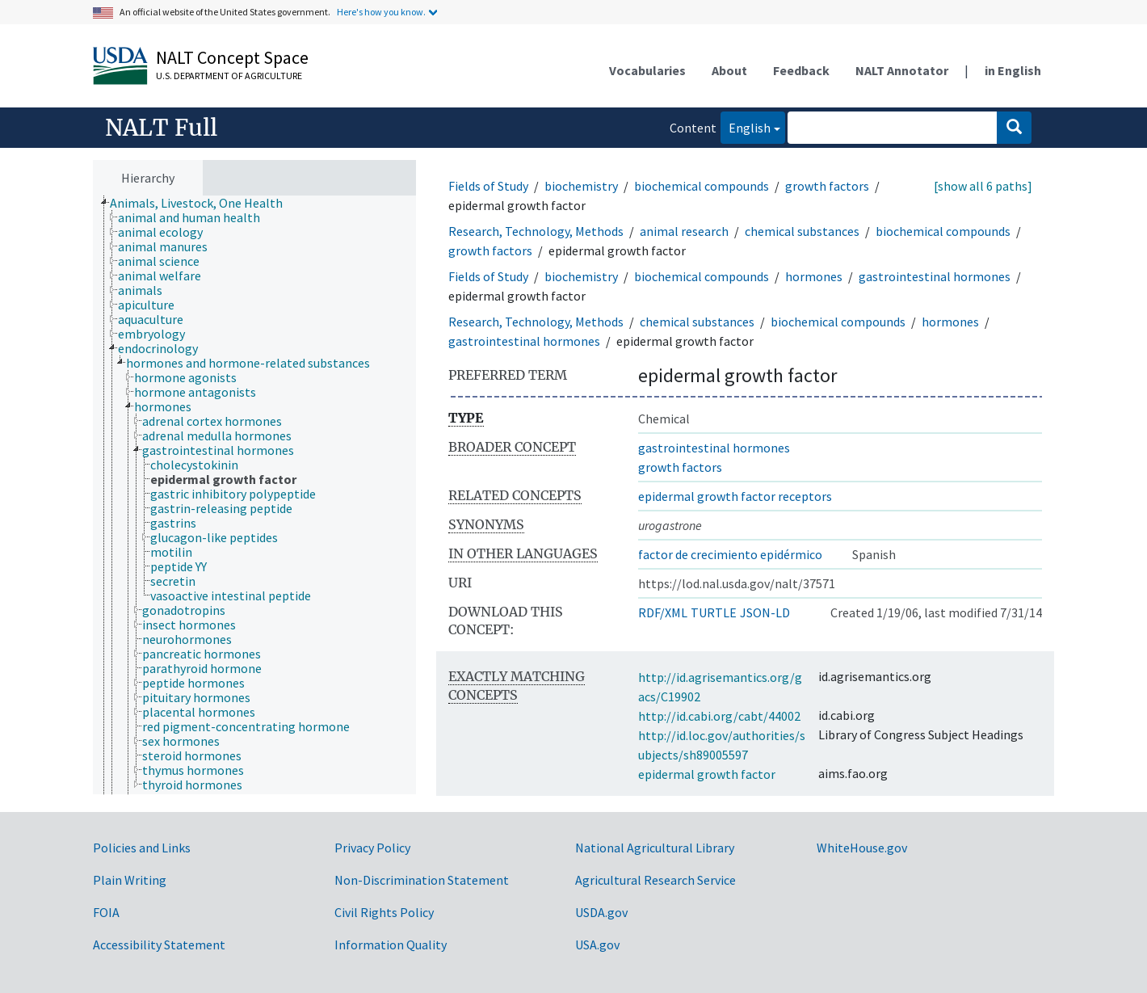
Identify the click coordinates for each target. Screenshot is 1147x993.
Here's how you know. (381, 12)
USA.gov (597, 944)
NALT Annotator (901, 70)
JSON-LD (765, 612)
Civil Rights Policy (384, 912)
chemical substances (802, 231)
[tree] (254, 495)
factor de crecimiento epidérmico (730, 554)
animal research (684, 231)
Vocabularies (647, 70)
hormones (813, 276)
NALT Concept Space (232, 57)
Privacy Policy (372, 847)
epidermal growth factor (706, 774)
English (746, 126)
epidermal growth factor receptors (735, 496)
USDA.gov (601, 912)
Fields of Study (488, 186)
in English (1013, 70)
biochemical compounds (701, 186)
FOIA (106, 912)
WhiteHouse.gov (862, 847)
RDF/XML (662, 612)
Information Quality (390, 944)
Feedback (801, 70)
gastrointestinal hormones (934, 276)
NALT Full (161, 127)
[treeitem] (203, 203)
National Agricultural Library (654, 847)
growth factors (827, 186)
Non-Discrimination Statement (421, 880)
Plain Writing (129, 880)
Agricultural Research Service (655, 880)
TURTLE (714, 612)
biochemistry (581, 186)
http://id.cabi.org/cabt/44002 (719, 716)
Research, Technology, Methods (536, 231)
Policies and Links (142, 847)
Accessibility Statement (159, 944)
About (729, 70)
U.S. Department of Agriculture (229, 75)
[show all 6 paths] (983, 186)
